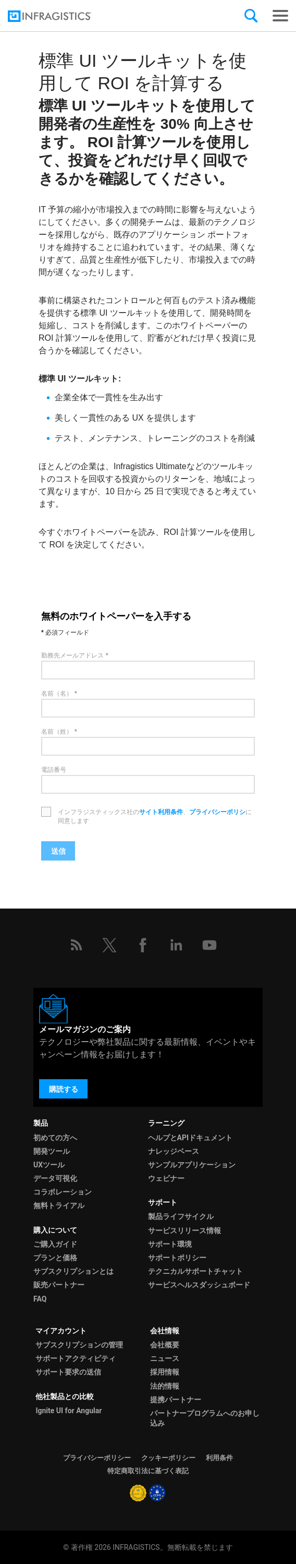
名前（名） (56, 693)
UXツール (49, 1165)
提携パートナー (175, 1399)
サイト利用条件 (161, 812)
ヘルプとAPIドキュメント (190, 1137)
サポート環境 (170, 1244)
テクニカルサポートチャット (195, 1271)
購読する (63, 1089)
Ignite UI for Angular (68, 1410)
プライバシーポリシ (217, 812)
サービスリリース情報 (184, 1230)
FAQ (39, 1299)
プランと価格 (55, 1257)
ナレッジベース (173, 1151)
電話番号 (53, 769)
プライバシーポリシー (97, 1458)
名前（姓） (56, 731)
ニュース (164, 1358)
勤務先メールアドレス (72, 655)
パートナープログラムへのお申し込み (205, 1418)
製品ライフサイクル (181, 1216)
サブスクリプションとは (73, 1271)
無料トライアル (58, 1205)
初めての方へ (55, 1137)
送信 (58, 851)
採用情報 (164, 1372)
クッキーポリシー (168, 1458)
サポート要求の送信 (68, 1372)
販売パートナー (58, 1285)
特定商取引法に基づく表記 (148, 1471)
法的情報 (164, 1386)
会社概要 (164, 1345)
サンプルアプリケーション (192, 1165)
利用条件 (219, 1458)
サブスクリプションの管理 (79, 1345)
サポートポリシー (177, 1257)
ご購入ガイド (55, 1244)
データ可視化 (55, 1178)
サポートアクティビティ (75, 1358)
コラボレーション (62, 1192)
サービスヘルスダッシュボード (199, 1285)
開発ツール (51, 1151)
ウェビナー (166, 1178)
